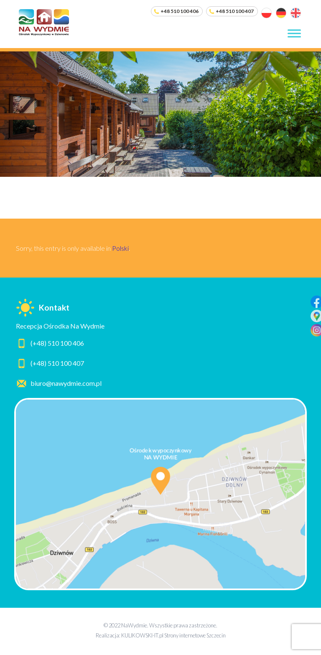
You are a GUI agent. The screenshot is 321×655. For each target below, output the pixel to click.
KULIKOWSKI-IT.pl (142, 635)
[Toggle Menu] (294, 33)
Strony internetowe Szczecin (195, 635)
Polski (120, 248)
